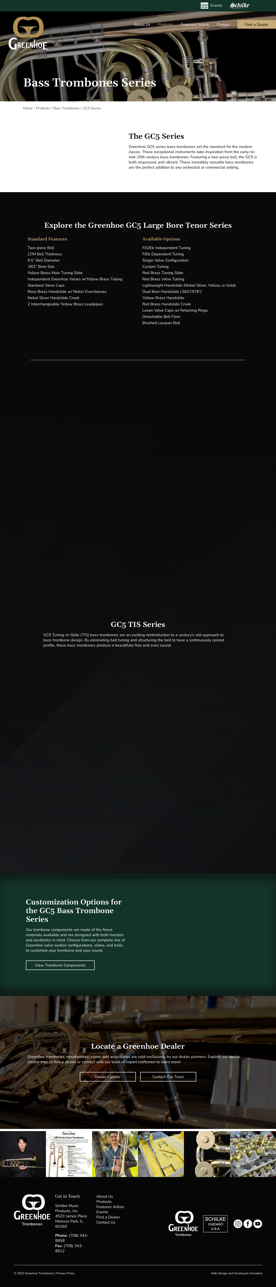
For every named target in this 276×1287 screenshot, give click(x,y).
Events (102, 1212)
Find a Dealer (108, 1217)
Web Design (219, 1273)
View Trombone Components (60, 965)
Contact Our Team (168, 1076)
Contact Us (105, 1222)
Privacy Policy (65, 1273)
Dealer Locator (108, 1076)
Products (104, 1201)
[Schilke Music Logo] (215, 1217)
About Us (104, 1196)
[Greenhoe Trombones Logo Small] (183, 1212)
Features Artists (110, 1206)
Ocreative (256, 1273)
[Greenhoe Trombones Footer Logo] (32, 1196)
